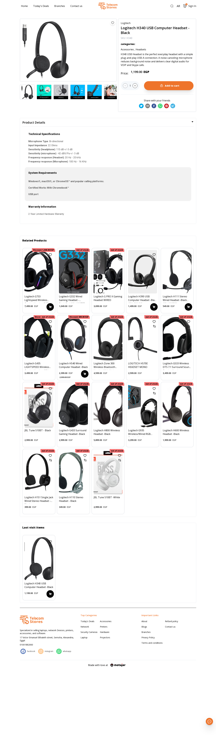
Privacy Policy (148, 704)
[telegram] (172, 106)
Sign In (192, 6)
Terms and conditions (152, 709)
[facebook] (154, 106)
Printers (103, 693)
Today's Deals (41, 6)
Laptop (84, 704)
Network (85, 693)
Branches (59, 6)
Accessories (105, 688)
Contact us (76, 6)
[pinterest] (166, 106)
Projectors (105, 704)
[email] (147, 106)
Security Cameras (89, 699)
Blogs (144, 693)
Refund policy (171, 688)
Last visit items (33, 594)
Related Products (34, 240)
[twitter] (141, 106)
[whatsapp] (160, 106)
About (144, 688)
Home (24, 6)
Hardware (104, 699)
